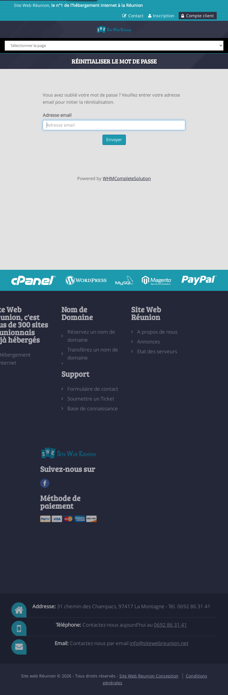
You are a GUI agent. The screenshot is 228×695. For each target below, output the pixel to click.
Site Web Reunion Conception (148, 676)
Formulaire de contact (78, 388)
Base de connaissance (78, 408)
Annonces (134, 341)
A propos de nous (143, 331)
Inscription (163, 15)
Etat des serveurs (143, 351)
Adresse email (57, 115)
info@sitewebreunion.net (159, 643)
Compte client (200, 15)
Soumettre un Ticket (76, 398)
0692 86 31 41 (170, 624)
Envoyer (114, 139)
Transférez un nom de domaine (78, 353)
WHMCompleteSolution (127, 178)
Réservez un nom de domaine (77, 335)
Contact (135, 15)
